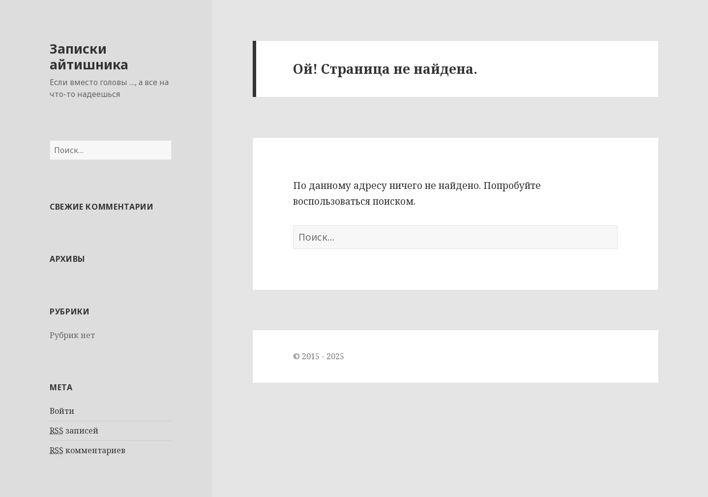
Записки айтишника (89, 56)
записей (74, 430)
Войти (62, 410)
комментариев (87, 450)
